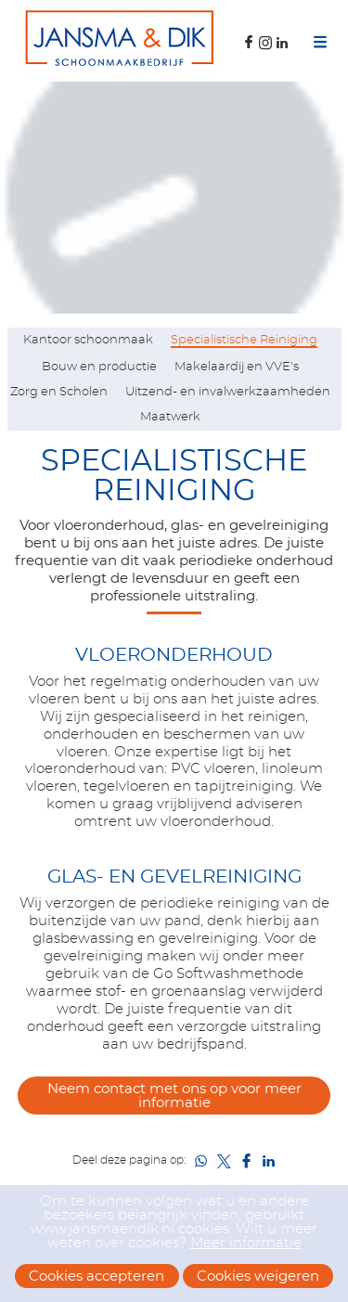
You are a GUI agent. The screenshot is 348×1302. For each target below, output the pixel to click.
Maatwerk (170, 417)
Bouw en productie (99, 367)
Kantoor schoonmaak (88, 340)
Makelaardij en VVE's (236, 367)
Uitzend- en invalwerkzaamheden (227, 392)
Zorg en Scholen (59, 392)
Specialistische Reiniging (244, 340)
